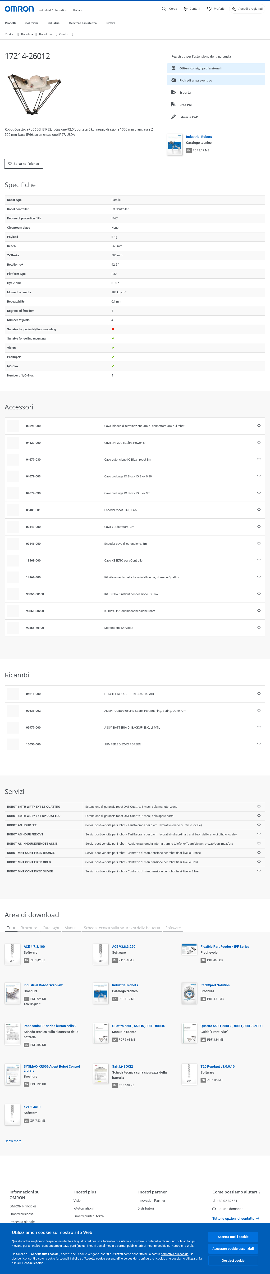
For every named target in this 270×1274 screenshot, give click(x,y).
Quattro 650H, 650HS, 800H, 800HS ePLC (231, 1026)
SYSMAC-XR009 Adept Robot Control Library (52, 1068)
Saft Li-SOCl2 (122, 1066)
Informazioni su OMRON (24, 1194)
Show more (13, 1141)
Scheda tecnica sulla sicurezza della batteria (122, 927)
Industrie (53, 23)
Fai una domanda (227, 1209)
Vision (77, 1200)
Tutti (11, 927)
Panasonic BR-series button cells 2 (50, 1026)
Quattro (64, 34)
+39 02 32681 (224, 1201)
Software (173, 927)
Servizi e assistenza (83, 23)
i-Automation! (83, 1208)
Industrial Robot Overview (43, 985)
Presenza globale (22, 1222)
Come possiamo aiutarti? (236, 1192)
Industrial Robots (199, 137)
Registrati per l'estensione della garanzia (201, 56)
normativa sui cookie (174, 1254)
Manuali (71, 927)
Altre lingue (31, 1004)
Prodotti (10, 23)
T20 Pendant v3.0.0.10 (218, 1066)
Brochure (29, 927)
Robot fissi (46, 34)
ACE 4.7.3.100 (34, 946)
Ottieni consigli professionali (196, 68)
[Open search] (169, 8)
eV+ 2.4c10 (32, 1107)
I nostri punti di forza (88, 1216)
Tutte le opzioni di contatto (235, 1218)
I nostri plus (84, 1192)
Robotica (27, 34)
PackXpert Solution (215, 985)
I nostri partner (152, 1192)
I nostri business (21, 1214)
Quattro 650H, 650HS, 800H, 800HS (138, 1026)
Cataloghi (51, 927)
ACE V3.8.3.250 (123, 946)
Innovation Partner (151, 1200)
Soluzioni (31, 23)
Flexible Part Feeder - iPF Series (225, 946)
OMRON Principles (23, 1206)
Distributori (145, 1208)
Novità (110, 23)
